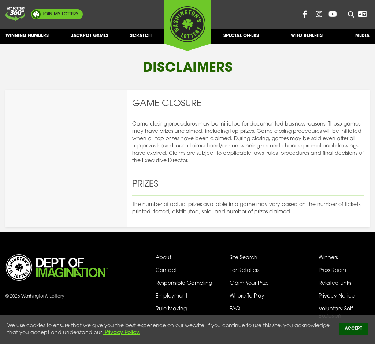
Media (362, 39)
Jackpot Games (89, 39)
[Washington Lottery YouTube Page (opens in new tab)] (333, 14)
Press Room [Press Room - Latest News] (332, 270)
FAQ (235, 309)
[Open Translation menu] (363, 14)
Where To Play (247, 296)
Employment (172, 296)
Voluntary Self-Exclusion (336, 312)
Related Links (335, 283)
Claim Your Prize (249, 283)
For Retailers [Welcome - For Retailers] (244, 270)
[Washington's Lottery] (187, 25)
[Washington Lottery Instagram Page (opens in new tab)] (319, 14)
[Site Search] (348, 15)
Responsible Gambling (184, 283)
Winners (328, 258)
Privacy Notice (337, 296)
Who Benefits (307, 39)
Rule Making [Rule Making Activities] (171, 309)
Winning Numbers (27, 39)
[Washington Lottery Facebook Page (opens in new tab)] (305, 14)
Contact (166, 270)
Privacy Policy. (121, 333)
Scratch (141, 39)
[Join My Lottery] (15, 14)
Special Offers (241, 39)
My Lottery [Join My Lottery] (60, 14)
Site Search (243, 258)
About (163, 258)
